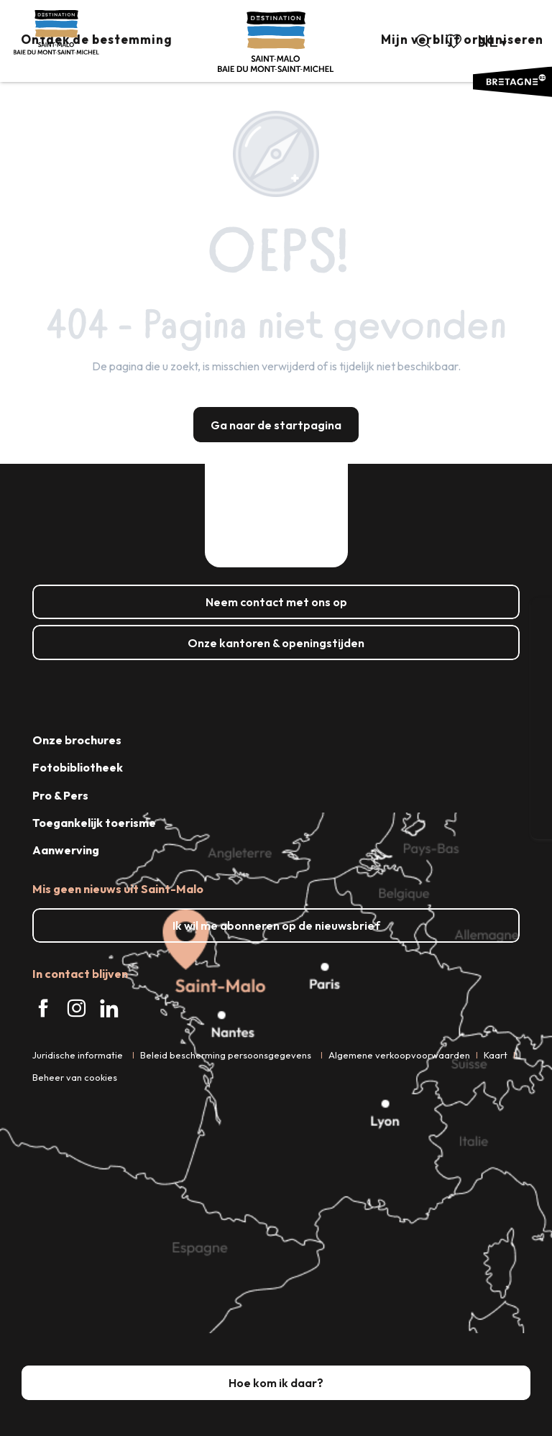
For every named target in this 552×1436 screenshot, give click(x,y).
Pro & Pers (60, 795)
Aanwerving (65, 850)
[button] (423, 41)
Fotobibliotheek (77, 767)
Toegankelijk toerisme (94, 822)
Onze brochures (76, 740)
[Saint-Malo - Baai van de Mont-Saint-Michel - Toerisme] (56, 32)
